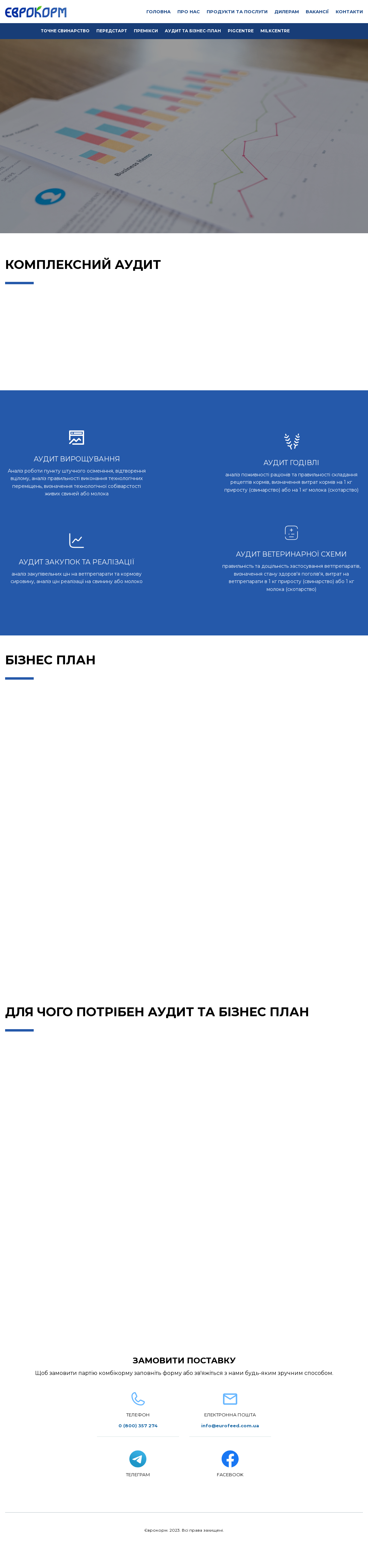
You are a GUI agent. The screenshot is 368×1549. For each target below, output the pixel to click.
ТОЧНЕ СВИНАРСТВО (65, 30)
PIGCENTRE (241, 30)
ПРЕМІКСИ (146, 30)
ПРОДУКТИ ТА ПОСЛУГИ (237, 11)
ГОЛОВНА (158, 11)
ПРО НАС (188, 11)
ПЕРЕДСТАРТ (111, 30)
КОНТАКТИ (349, 11)
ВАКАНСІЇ (317, 11)
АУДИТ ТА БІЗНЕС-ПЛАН (193, 30)
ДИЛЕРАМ (286, 11)
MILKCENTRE (275, 30)
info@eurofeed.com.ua (230, 1425)
